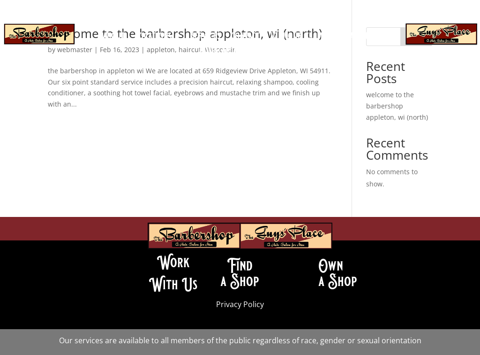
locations (153, 37)
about (114, 37)
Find (239, 265)
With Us (173, 284)
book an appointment (239, 51)
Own (330, 265)
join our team (296, 37)
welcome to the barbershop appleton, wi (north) (397, 106)
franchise (359, 37)
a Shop (239, 281)
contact (245, 37)
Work (173, 262)
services (205, 37)
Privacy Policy (240, 304)
